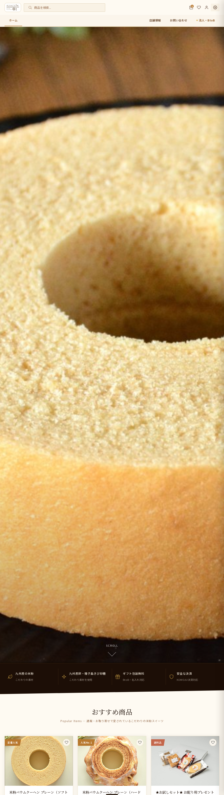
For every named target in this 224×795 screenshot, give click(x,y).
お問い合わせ (178, 20)
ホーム (13, 20)
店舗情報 (155, 20)
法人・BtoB (207, 20)
